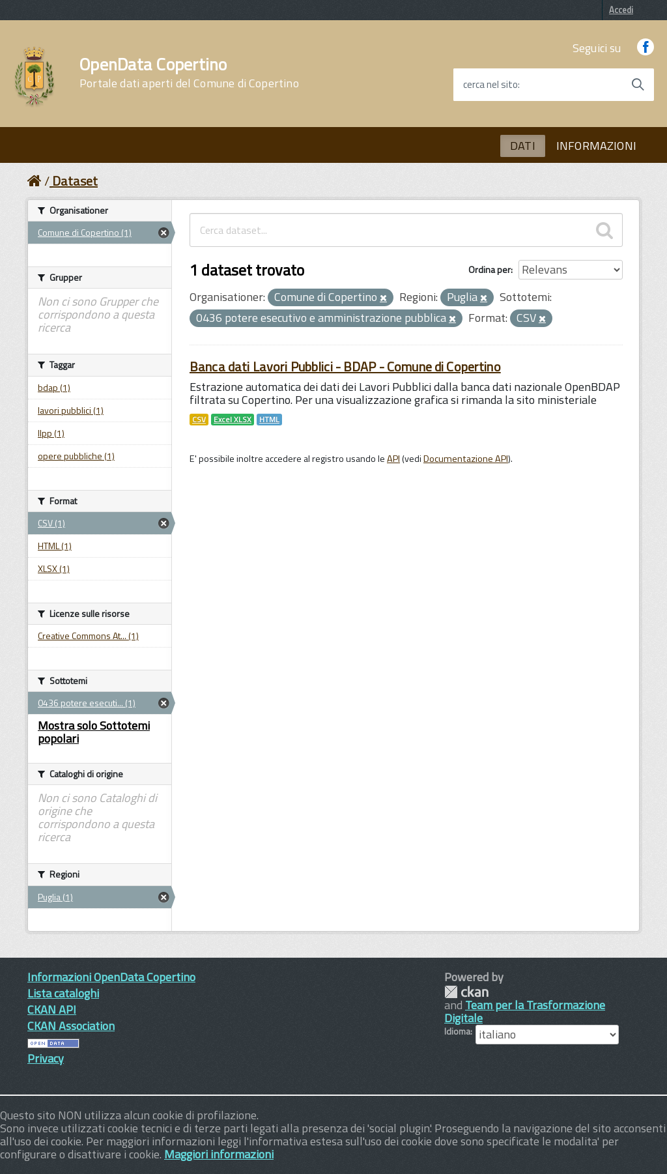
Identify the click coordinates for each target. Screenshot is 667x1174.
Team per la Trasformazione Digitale (524, 1011)
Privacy (45, 1058)
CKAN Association (71, 1026)
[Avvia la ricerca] (637, 84)
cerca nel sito (490, 84)
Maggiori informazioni (219, 1154)
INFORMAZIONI (596, 145)
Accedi (621, 9)
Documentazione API (465, 458)
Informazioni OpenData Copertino (111, 977)
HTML (269, 419)
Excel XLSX (232, 419)
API (393, 458)
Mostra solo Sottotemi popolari (94, 732)
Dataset (75, 181)
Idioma (457, 1031)
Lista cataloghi (63, 993)
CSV (199, 419)
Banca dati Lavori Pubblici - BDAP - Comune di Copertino (345, 366)
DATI (522, 145)
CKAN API (51, 1009)
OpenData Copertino (189, 73)
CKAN (466, 992)
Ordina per (489, 269)
